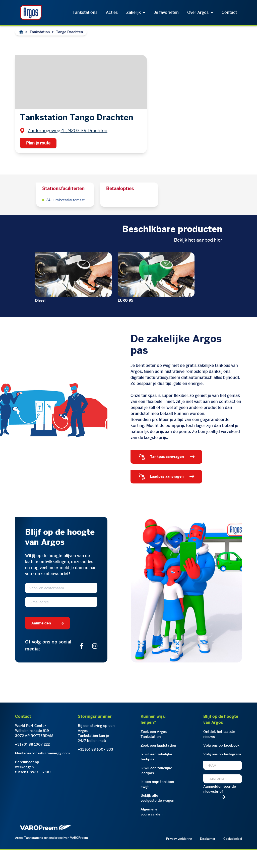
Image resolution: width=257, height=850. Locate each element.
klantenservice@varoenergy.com (42, 753)
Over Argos (200, 12)
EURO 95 (125, 300)
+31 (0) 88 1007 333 (95, 749)
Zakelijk (135, 12)
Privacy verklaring (179, 838)
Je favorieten (166, 12)
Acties (112, 12)
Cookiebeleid (232, 838)
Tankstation (40, 32)
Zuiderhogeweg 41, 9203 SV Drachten (67, 130)
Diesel (40, 300)
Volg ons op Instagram (222, 754)
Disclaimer (207, 838)
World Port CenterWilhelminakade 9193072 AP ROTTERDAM (34, 730)
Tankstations (85, 12)
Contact (229, 12)
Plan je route (38, 143)
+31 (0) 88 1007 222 (32, 744)
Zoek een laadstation (158, 745)
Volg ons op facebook (221, 745)
